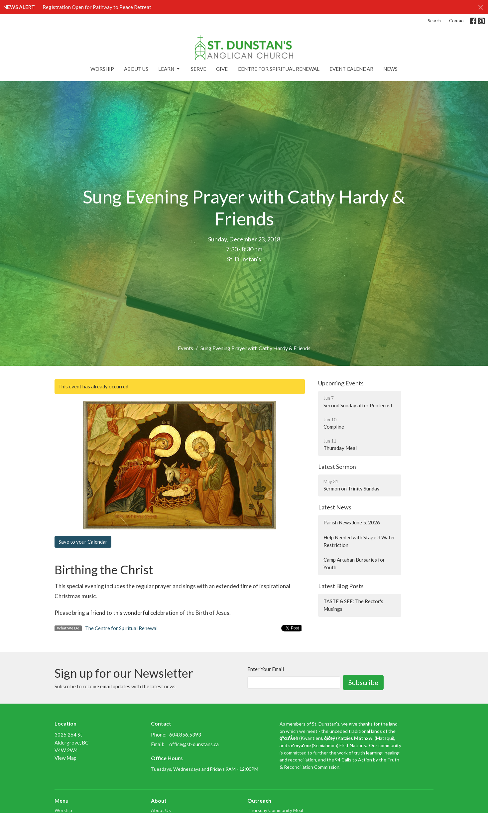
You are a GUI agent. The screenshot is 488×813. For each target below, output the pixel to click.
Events (185, 348)
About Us (136, 69)
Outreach (259, 800)
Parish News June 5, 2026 (351, 522)
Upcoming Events (341, 383)
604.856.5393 (185, 735)
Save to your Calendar (83, 542)
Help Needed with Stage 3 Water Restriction (359, 541)
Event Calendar (351, 69)
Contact (457, 20)
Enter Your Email (265, 669)
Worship (102, 69)
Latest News (334, 507)
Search (434, 20)
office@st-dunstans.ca (194, 744)
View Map (65, 758)
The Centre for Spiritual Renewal (121, 628)
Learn (169, 69)
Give (222, 69)
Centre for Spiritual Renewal (278, 69)
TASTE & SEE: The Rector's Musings (353, 605)
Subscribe (363, 682)
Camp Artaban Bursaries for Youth (354, 563)
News (390, 69)
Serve (198, 69)
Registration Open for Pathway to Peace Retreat (97, 7)
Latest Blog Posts (341, 586)
